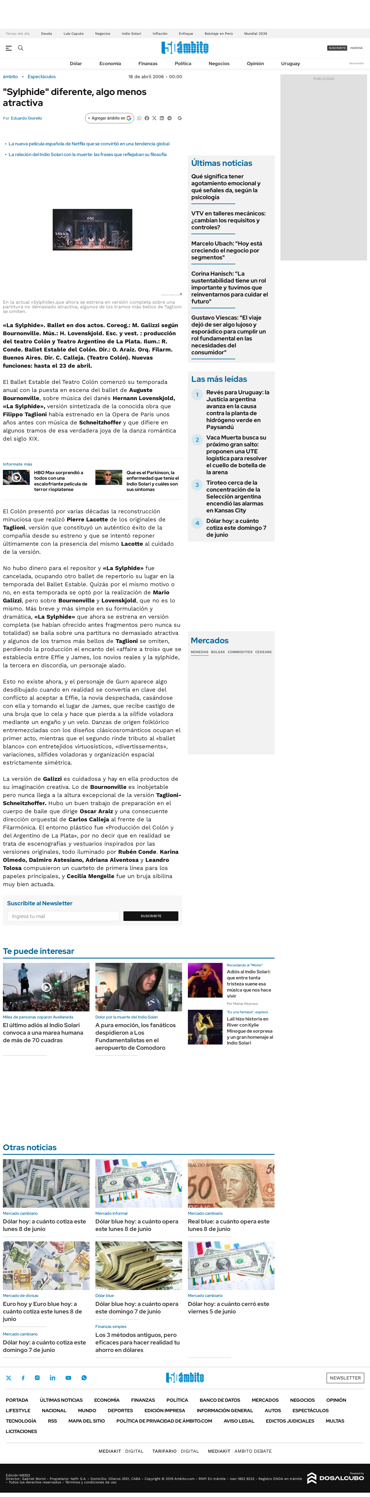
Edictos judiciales (290, 1421)
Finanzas (148, 64)
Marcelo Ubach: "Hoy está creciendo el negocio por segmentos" (226, 250)
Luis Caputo (74, 34)
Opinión (255, 64)
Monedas (199, 652)
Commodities (240, 652)
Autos (273, 1411)
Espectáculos (42, 76)
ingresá (356, 48)
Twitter (9, 1378)
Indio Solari (131, 34)
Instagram (37, 1377)
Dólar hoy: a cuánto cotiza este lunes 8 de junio (44, 1225)
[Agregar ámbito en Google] (109, 118)
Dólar (76, 64)
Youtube (68, 1378)
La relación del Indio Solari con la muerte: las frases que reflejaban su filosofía (88, 154)
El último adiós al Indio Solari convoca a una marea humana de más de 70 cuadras (43, 1032)
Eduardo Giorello (26, 118)
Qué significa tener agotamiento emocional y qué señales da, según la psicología (226, 187)
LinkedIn (52, 1377)
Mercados (265, 1400)
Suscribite (151, 916)
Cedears (263, 652)
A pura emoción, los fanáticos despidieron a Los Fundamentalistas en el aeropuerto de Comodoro (135, 1036)
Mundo (87, 1411)
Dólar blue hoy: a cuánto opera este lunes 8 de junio (136, 1225)
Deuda (46, 34)
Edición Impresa (165, 1411)
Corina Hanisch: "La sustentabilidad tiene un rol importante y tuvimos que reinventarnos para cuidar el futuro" (229, 287)
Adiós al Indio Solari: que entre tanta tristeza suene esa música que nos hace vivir (249, 984)
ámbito (10, 76)
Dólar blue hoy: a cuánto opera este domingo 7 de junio (136, 1307)
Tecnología (21, 1421)
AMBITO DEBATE (240, 1451)
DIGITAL (121, 1451)
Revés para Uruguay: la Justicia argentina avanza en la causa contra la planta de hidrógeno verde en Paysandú (237, 410)
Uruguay (290, 64)
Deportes (120, 1411)
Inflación (160, 34)
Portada (17, 1400)
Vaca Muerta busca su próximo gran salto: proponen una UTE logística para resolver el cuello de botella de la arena (236, 455)
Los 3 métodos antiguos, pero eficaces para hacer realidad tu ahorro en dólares (137, 1342)
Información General (225, 1411)
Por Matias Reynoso (242, 1003)
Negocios (102, 34)
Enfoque (186, 34)
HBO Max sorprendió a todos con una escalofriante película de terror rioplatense (60, 481)
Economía (110, 64)
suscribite (337, 48)
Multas (335, 1421)
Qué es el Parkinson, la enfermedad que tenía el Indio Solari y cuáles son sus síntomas (153, 481)
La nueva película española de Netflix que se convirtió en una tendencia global (89, 144)
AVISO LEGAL (239, 1421)
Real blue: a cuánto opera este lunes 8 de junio (229, 1225)
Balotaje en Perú (219, 34)
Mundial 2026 (255, 34)
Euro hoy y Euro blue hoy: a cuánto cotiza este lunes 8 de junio (42, 1311)
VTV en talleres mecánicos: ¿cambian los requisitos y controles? (228, 220)
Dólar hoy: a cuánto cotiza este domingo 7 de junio (236, 527)
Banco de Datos (220, 1400)
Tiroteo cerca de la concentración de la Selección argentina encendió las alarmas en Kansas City (234, 496)
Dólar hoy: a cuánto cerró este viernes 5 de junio (228, 1307)
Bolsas (218, 652)
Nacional (54, 1411)
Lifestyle (18, 1411)
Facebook (23, 1378)
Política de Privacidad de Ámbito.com (164, 1421)
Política (183, 64)
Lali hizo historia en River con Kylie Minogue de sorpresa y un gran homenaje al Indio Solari (250, 1031)
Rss (52, 1421)
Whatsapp (84, 1377)
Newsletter (356, 63)
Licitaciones (21, 1431)
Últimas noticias (61, 1400)
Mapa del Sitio (87, 1421)
